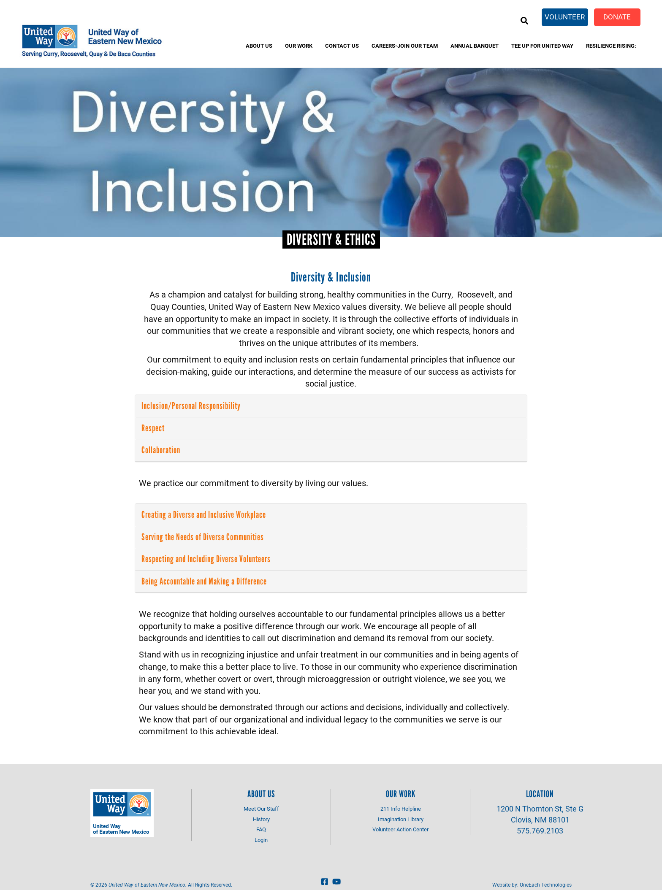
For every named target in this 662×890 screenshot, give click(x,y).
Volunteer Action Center (400, 829)
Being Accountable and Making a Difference (204, 581)
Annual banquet (474, 45)
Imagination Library (400, 819)
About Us (259, 45)
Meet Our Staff (261, 808)
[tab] (331, 406)
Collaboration (160, 450)
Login (261, 840)
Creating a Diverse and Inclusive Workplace (203, 514)
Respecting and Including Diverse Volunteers (206, 559)
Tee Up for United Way (542, 45)
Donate (617, 17)
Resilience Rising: (611, 45)
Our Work (298, 45)
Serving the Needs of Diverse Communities (202, 537)
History (261, 819)
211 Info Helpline (400, 808)
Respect (153, 428)
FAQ (261, 829)
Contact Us (342, 45)
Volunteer (565, 17)
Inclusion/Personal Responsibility (191, 405)
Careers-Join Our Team (405, 45)
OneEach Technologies (546, 884)
